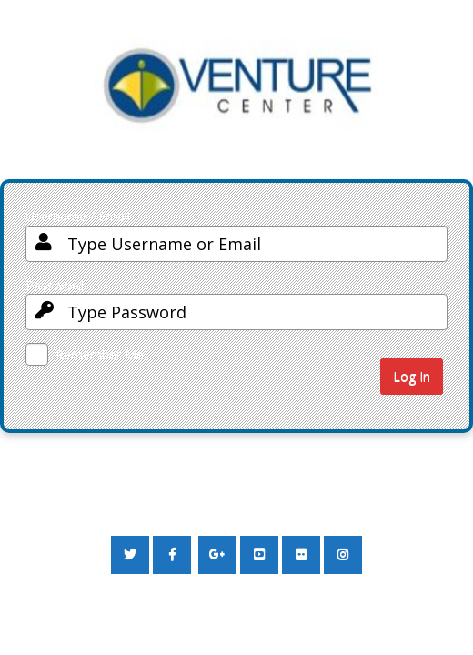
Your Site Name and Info (237, 99)
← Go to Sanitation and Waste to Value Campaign (169, 499)
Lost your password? (83, 464)
